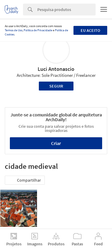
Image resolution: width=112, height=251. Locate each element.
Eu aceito (90, 30)
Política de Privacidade (38, 30)
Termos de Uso (13, 30)
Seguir (56, 86)
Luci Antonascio (56, 69)
